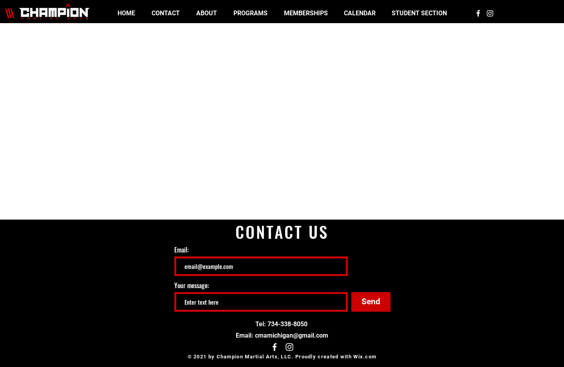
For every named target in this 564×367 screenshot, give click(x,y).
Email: (181, 250)
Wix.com (364, 357)
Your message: (191, 285)
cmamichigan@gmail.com (291, 335)
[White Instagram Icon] (490, 13)
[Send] (370, 302)
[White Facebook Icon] (478, 13)
